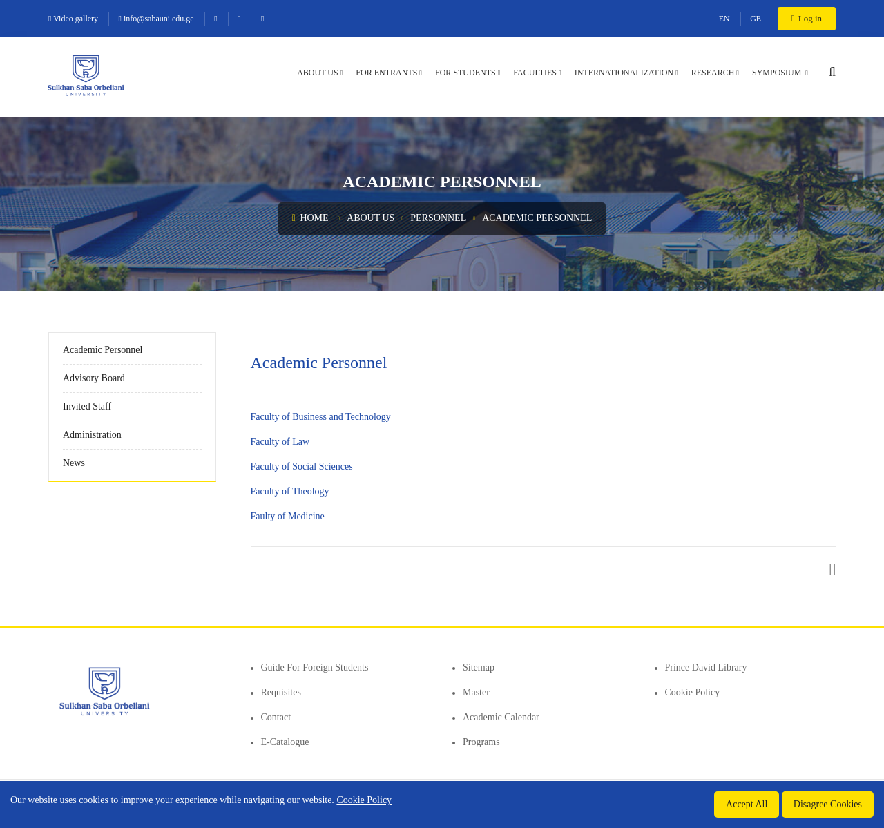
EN (724, 18)
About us (317, 72)
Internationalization (624, 72)
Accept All (746, 804)
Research (713, 72)
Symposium (777, 72)
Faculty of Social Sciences (302, 466)
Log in (806, 18)
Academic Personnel (537, 218)
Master (476, 692)
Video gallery (73, 18)
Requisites (281, 692)
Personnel (438, 218)
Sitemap (478, 667)
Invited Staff (87, 406)
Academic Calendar (501, 717)
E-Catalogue (285, 742)
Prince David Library (706, 667)
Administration (92, 435)
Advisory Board (94, 378)
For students (465, 72)
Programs (481, 742)
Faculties (535, 72)
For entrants (386, 72)
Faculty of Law (280, 441)
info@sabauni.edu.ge (156, 18)
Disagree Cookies (828, 804)
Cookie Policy (692, 692)
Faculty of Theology (290, 491)
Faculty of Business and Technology (321, 417)
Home (310, 218)
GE (755, 18)
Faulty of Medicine (288, 516)
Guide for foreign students (315, 667)
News (74, 463)
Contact (276, 717)
